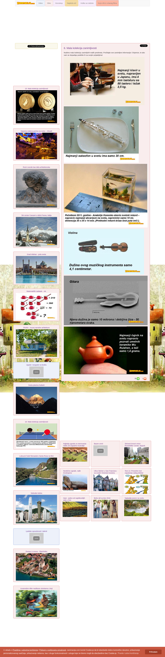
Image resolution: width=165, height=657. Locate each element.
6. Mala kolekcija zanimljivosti (80, 48)
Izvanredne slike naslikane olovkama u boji (36, 588)
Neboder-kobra (36, 493)
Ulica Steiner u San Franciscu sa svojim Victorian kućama (105, 472)
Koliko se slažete (87, 3)
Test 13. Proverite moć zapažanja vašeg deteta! (134, 472)
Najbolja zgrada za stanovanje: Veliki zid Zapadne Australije (75, 445)
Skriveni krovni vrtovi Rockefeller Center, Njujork (135, 445)
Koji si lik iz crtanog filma (107, 3)
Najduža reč (71, 3)
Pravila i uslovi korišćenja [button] (128, 653)
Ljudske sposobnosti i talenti (36, 531)
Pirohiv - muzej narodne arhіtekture (36, 328)
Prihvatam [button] (153, 652)
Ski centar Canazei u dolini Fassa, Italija (36, 215)
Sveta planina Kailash (36, 385)
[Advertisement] (82, 25)
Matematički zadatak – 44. (36, 291)
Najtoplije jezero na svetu (134, 498)
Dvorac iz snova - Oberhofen (36, 551)
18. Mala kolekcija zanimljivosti (36, 422)
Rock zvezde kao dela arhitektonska (36, 167)
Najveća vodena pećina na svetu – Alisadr (36, 131)
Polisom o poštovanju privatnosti (52, 650)
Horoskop (59, 3)
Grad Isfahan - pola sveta (36, 254)
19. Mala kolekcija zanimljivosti (36, 89)
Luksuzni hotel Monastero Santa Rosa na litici (36, 456)
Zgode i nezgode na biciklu (36, 365)
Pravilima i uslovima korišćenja (25, 650)
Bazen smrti (98, 444)
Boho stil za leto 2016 (102, 498)
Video (40, 3)
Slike (49, 3)
